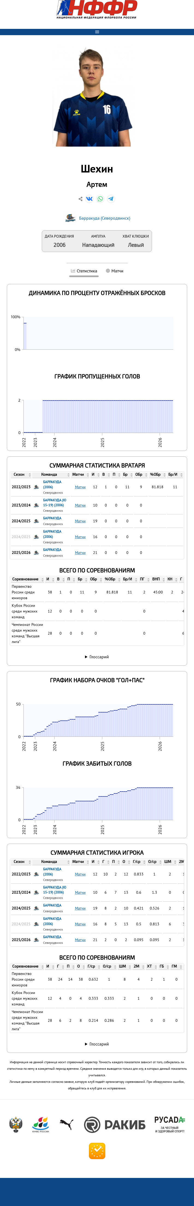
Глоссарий (99, 656)
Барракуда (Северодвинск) (104, 218)
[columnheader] (21, 475)
